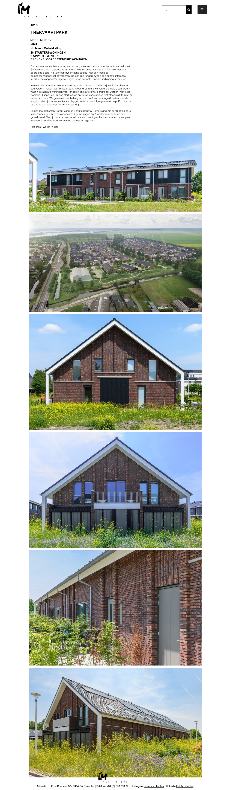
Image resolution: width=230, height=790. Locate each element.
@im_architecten (154, 786)
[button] (202, 9)
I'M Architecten (184, 786)
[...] (171, 9)
